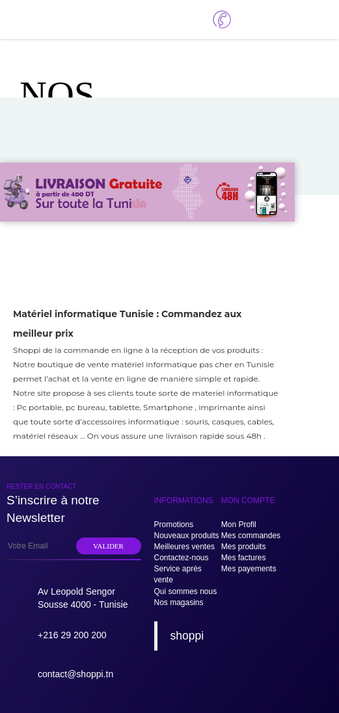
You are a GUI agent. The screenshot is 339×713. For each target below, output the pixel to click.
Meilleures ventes (184, 546)
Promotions (174, 524)
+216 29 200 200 (72, 635)
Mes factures (243, 557)
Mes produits (243, 546)
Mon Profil (238, 524)
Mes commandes (250, 535)
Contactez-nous (181, 557)
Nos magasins (179, 602)
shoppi (187, 635)
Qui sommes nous (185, 591)
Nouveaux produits (186, 535)
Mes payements (249, 568)
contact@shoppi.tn (75, 674)
